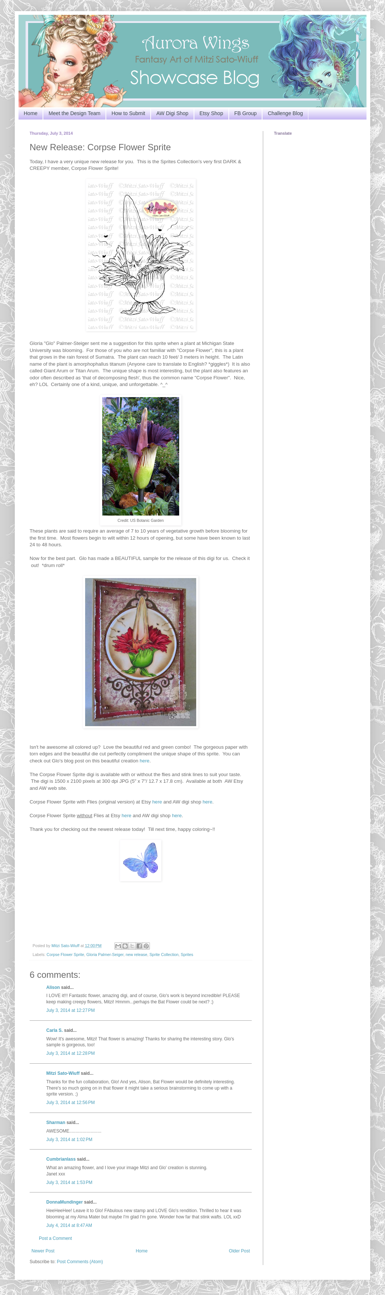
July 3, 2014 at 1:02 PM (69, 1139)
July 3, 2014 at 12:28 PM (70, 1053)
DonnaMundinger (64, 1202)
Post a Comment (55, 1238)
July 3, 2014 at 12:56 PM (70, 1102)
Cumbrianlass (61, 1159)
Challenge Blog (285, 113)
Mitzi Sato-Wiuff (63, 1073)
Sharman (55, 1122)
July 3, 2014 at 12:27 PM (70, 1010)
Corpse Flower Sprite (65, 954)
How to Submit (128, 113)
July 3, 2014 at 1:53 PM (69, 1182)
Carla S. (54, 1030)
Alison (53, 987)
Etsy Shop (211, 113)
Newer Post (42, 1251)
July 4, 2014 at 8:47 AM (69, 1225)
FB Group (245, 113)
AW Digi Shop (172, 113)
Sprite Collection (164, 954)
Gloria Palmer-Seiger (104, 954)
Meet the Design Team (74, 113)
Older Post (239, 1251)
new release (136, 954)
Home (30, 113)
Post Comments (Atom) (80, 1261)
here (144, 761)
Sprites (187, 954)
